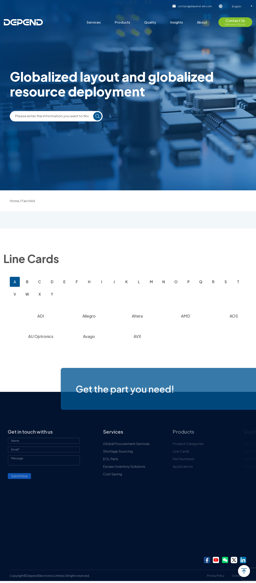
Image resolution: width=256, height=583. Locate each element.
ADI (55, 315)
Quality (150, 22)
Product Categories (206, 443)
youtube (216, 560)
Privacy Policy (215, 575)
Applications (201, 466)
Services (94, 22)
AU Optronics (55, 336)
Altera (152, 315)
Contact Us (239, 575)
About (202, 22)
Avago (104, 336)
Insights (176, 22)
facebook (207, 560)
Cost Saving (128, 474)
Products (122, 22)
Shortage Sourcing (134, 451)
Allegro (103, 315)
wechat (225, 560)
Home (14, 201)
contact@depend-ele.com (195, 6)
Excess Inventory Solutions (140, 466)
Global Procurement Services (142, 443)
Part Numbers (201, 459)
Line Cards (199, 451)
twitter (234, 560)
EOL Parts (126, 459)
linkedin (243, 560)
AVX (152, 336)
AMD (200, 315)
